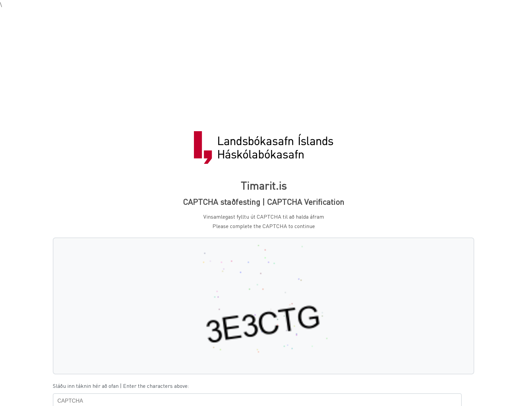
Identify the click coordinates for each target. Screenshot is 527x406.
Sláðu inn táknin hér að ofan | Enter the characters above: (121, 385)
